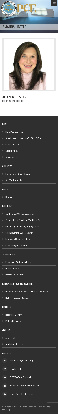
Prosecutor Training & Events (19, 262)
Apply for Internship (14, 344)
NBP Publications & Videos (18, 298)
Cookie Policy (11, 151)
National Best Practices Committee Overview (26, 291)
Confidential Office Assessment (20, 214)
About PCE (10, 338)
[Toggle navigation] (54, 3)
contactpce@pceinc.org (21, 360)
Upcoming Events (13, 268)
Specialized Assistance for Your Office (23, 138)
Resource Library (13, 315)
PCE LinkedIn (16, 369)
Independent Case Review (18, 174)
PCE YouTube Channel (20, 377)
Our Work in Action (14, 180)
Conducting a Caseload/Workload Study (24, 220)
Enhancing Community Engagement (22, 226)
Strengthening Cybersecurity (19, 233)
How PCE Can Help (14, 132)
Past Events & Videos (15, 274)
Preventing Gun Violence (17, 245)
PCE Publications (13, 321)
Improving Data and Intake (17, 239)
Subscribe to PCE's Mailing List (24, 385)
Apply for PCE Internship (21, 394)
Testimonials (11, 157)
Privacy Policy (12, 144)
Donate (9, 197)
